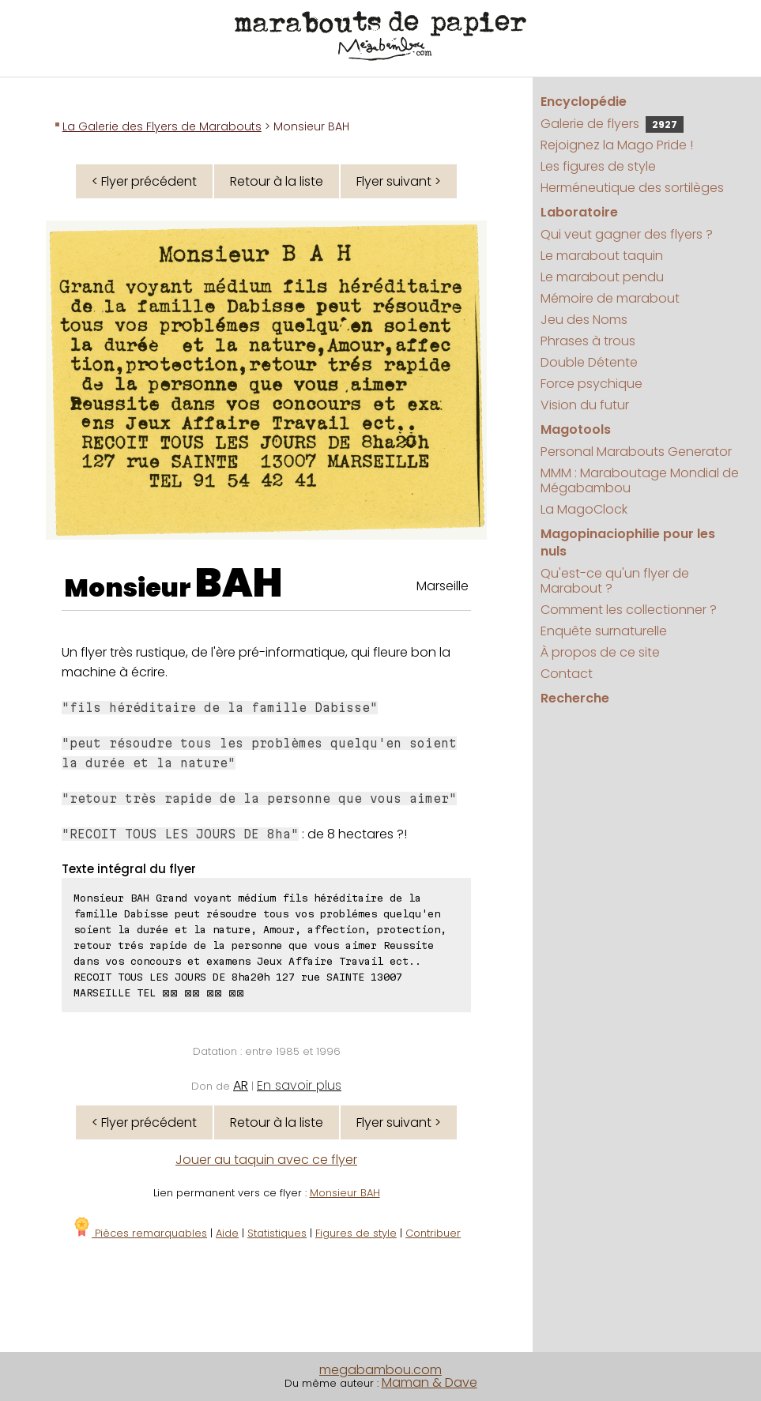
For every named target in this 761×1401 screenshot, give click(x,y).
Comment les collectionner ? (629, 610)
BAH (239, 583)
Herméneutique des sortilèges (632, 188)
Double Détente (589, 362)
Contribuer (433, 1233)
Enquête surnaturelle (604, 631)
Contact (567, 674)
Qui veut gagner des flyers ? (627, 234)
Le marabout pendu (602, 277)
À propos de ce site (600, 652)
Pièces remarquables (139, 1233)
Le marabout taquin (602, 256)
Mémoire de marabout (610, 298)
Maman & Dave (429, 1382)
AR (240, 1085)
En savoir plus (299, 1085)
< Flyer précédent (144, 181)
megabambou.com (380, 1370)
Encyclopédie (584, 101)
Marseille (442, 586)
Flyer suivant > (398, 181)
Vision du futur (585, 405)
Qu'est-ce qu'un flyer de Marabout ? (615, 580)
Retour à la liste (276, 181)
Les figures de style (598, 166)
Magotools (576, 429)
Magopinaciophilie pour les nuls (628, 542)
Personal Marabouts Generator (636, 452)
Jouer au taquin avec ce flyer (266, 1160)
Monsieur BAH (345, 1192)
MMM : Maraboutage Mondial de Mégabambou (640, 480)
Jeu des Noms (584, 320)
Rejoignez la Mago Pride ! (617, 145)
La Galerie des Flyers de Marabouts (162, 126)
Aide (227, 1233)
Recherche (575, 698)
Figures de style (356, 1233)
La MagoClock (584, 509)
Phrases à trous (588, 341)
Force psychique (591, 384)
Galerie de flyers (612, 124)
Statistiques (277, 1233)
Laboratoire (579, 212)
